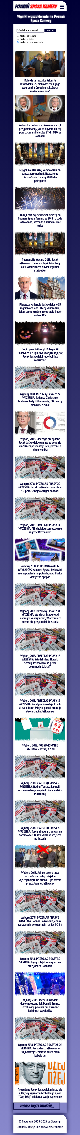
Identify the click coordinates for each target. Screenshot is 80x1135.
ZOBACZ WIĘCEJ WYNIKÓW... (37, 1106)
